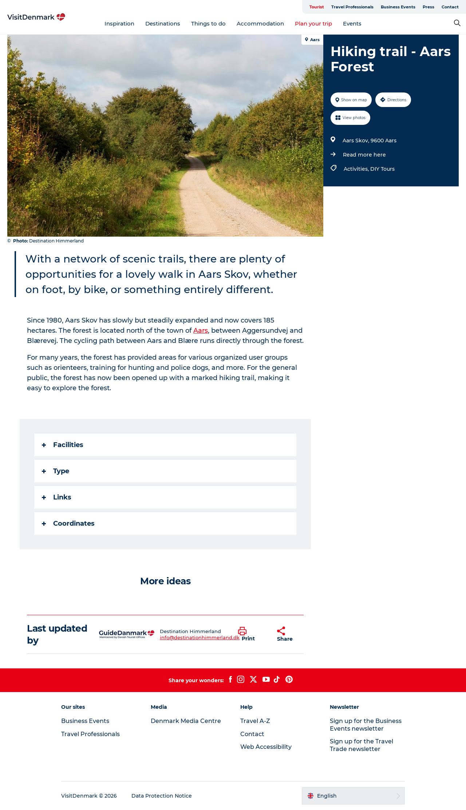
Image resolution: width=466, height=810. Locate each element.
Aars (200, 331)
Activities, (357, 169)
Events (352, 23)
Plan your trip (313, 23)
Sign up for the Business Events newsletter (366, 725)
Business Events (398, 6)
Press (428, 6)
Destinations (162, 23)
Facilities (62, 445)
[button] (252, 634)
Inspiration (119, 23)
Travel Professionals (352, 6)
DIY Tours (382, 169)
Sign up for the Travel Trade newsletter (361, 745)
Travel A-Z (255, 721)
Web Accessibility (266, 746)
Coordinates (68, 523)
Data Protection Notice (161, 796)
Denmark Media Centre (186, 721)
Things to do (208, 23)
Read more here (364, 154)
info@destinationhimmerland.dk (200, 637)
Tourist (316, 6)
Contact (450, 6)
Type (55, 471)
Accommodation (260, 23)
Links (56, 497)
